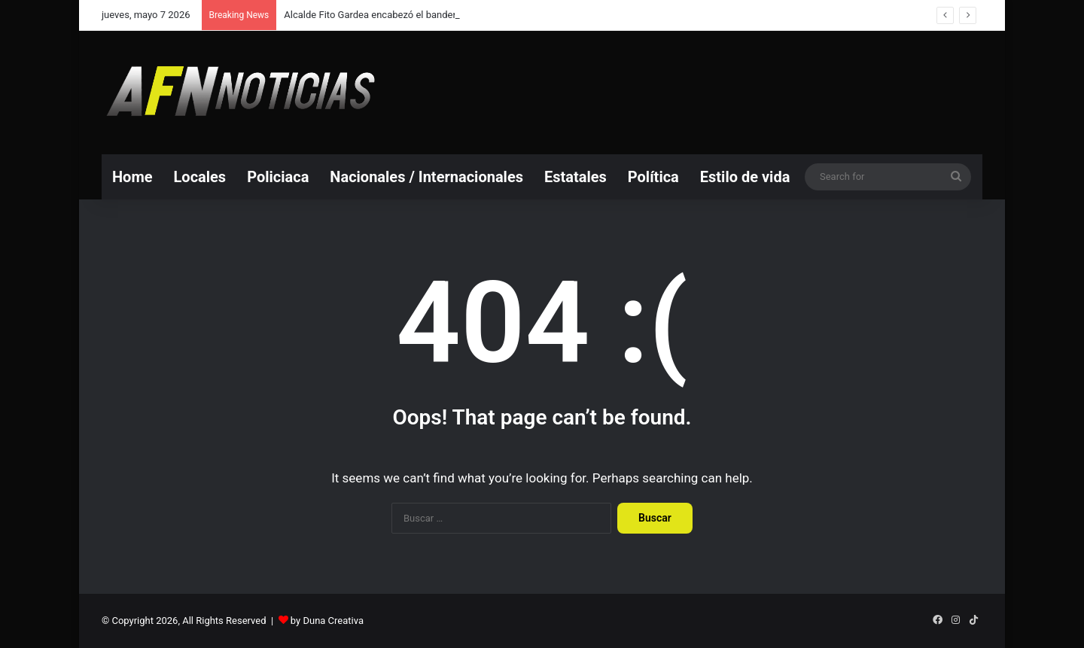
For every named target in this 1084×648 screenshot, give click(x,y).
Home (132, 177)
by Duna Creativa (327, 620)
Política (653, 177)
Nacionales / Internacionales (426, 177)
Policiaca (278, 177)
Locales (200, 177)
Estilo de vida (745, 177)
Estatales (575, 177)
